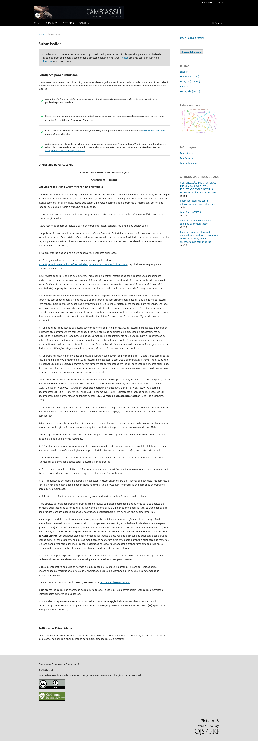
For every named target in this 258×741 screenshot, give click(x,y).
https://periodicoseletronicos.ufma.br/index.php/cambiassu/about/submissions (83, 264)
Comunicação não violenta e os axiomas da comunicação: (197, 222)
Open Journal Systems (192, 37)
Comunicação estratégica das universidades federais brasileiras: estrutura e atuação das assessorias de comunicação (199, 236)
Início (41, 33)
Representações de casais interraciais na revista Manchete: (198, 202)
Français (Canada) (190, 81)
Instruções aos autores (153, 130)
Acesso (124, 57)
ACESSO (220, 2)
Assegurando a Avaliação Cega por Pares (65, 150)
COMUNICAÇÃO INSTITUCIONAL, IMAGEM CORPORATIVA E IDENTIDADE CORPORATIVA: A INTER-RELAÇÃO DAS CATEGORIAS (199, 187)
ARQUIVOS (52, 23)
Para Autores (186, 158)
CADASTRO (207, 2)
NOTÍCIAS (68, 23)
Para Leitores (186, 153)
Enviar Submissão (191, 51)
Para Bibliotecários (189, 162)
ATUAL (37, 23)
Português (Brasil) (190, 91)
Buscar (217, 23)
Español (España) (189, 76)
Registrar (47, 60)
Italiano (184, 86)
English (184, 71)
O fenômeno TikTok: (191, 212)
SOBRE (83, 23)
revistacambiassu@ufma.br (115, 582)
